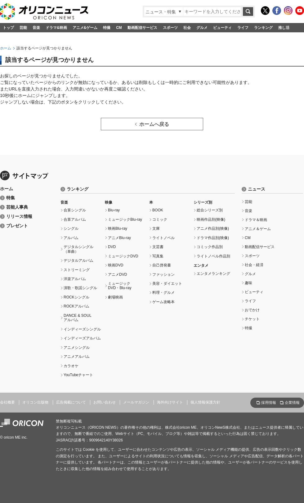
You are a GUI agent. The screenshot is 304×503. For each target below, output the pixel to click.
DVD (112, 247)
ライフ (242, 27)
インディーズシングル (82, 329)
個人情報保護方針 (205, 402)
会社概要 (7, 402)
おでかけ (252, 310)
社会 (187, 27)
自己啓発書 (161, 265)
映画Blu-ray (117, 228)
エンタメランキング (213, 273)
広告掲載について (71, 402)
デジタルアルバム (78, 260)
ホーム (5, 48)
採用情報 (268, 402)
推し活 (283, 27)
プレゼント (17, 226)
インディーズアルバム (82, 338)
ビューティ (222, 27)
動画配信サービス (142, 27)
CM (119, 27)
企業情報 (292, 402)
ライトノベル (163, 238)
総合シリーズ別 (210, 210)
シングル (71, 228)
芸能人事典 (17, 207)
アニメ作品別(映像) (213, 228)
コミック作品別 (210, 247)
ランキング (263, 27)
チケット (252, 319)
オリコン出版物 (35, 402)
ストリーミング (77, 270)
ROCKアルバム (76, 306)
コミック (159, 219)
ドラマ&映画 (56, 27)
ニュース (256, 189)
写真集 (157, 256)
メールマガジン (136, 402)
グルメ (202, 27)
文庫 (156, 228)
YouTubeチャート (78, 375)
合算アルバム (75, 219)
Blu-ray (114, 210)
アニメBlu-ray (119, 238)
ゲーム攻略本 (163, 302)
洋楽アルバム (75, 279)
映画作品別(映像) (211, 219)
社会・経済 (254, 265)
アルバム (71, 238)
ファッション (163, 274)
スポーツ (170, 27)
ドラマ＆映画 (256, 220)
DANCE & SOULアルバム (78, 317)
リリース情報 (19, 216)
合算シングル (75, 210)
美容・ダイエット (167, 283)
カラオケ (71, 366)
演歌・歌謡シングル (80, 288)
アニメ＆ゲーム (258, 229)
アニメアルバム (77, 356)
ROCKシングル (76, 297)
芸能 (23, 27)
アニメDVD (117, 274)
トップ (8, 27)
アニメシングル (77, 347)
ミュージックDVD (123, 256)
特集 (10, 198)
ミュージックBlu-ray (125, 219)
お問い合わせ (104, 402)
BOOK (157, 210)
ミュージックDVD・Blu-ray (120, 285)
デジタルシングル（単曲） (78, 249)
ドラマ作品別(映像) (213, 238)
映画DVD (115, 265)
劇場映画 (115, 297)
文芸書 (157, 247)
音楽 (36, 27)
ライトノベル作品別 (213, 256)
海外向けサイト (170, 402)
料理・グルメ (163, 292)
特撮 (106, 27)
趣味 (248, 283)
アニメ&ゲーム (85, 27)
